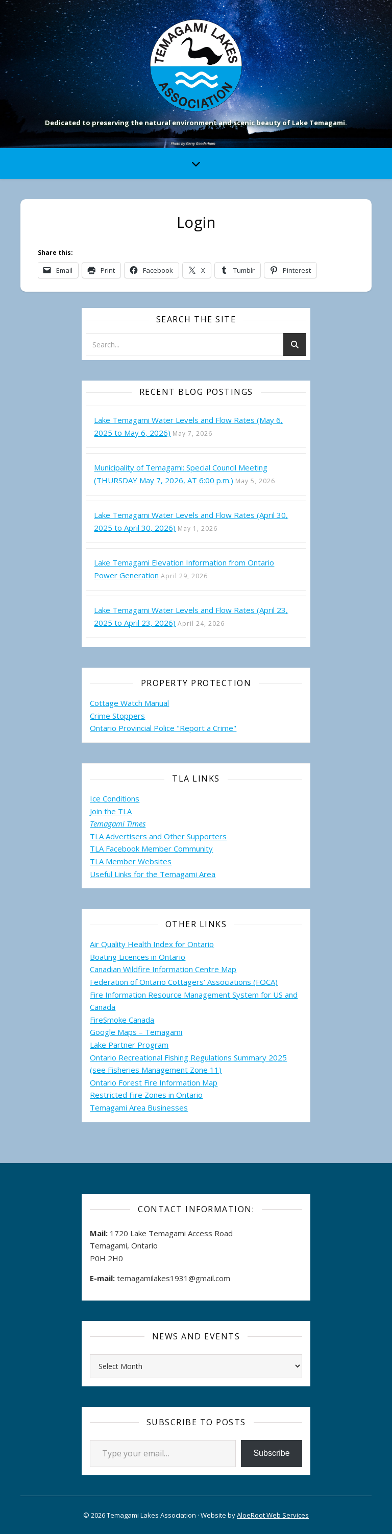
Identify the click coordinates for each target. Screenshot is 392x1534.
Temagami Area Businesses (139, 1107)
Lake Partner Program (129, 1045)
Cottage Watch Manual (129, 703)
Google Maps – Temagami (136, 1032)
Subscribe (271, 1453)
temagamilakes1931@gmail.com (173, 1278)
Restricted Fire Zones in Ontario (146, 1095)
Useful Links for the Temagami (144, 874)
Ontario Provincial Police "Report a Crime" (163, 728)
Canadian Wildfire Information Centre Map (163, 969)
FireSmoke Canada (122, 1019)
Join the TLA (111, 811)
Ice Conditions (114, 798)
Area (207, 874)
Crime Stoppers (117, 716)
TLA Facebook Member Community (151, 848)
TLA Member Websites (131, 861)
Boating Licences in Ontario (137, 957)
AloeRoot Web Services (273, 1515)
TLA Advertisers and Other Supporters (158, 836)
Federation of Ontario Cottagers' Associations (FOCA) (184, 982)
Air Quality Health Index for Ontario (152, 944)
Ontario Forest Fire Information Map (153, 1082)
